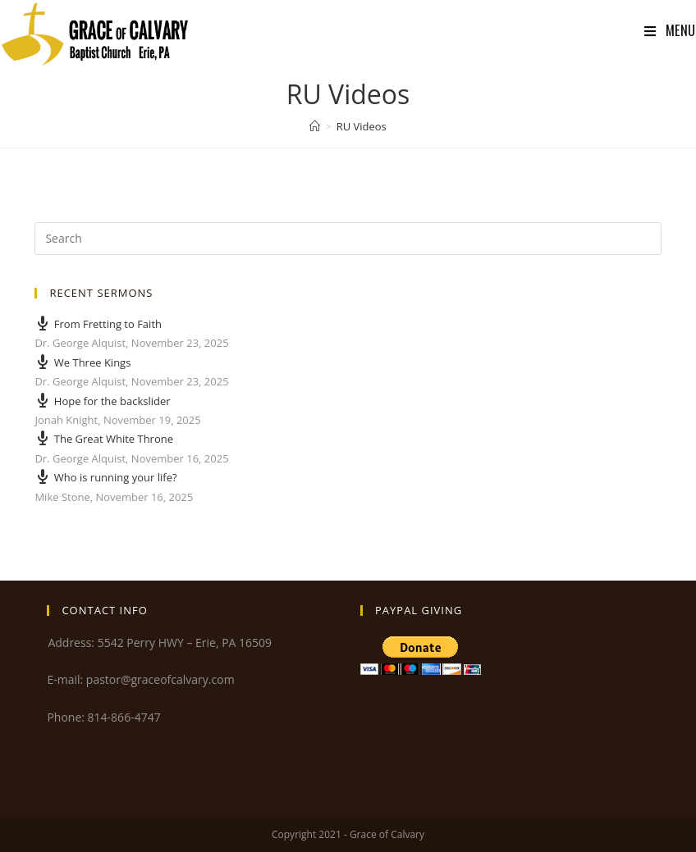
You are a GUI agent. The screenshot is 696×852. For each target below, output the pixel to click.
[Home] (314, 126)
